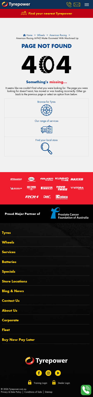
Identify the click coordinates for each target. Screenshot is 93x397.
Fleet (6, 330)
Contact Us (11, 301)
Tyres (6, 233)
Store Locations (14, 281)
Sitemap (48, 392)
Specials (8, 271)
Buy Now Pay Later (18, 340)
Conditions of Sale (33, 392)
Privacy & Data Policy (11, 392)
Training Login (40, 383)
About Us (9, 310)
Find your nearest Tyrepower (50, 13)
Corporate (10, 320)
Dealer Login (64, 383)
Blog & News (13, 291)
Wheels (8, 242)
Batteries (9, 262)
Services (8, 252)
